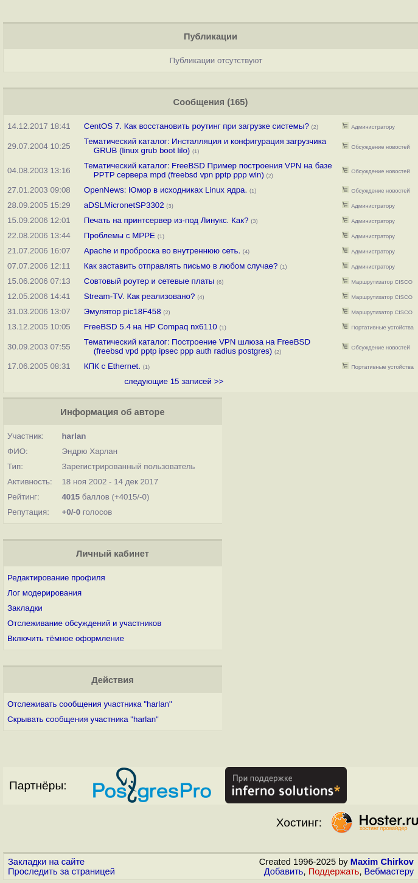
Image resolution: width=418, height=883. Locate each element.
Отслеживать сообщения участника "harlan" (89, 704)
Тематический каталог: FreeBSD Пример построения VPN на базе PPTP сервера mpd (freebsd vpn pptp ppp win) (208, 170)
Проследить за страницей (61, 871)
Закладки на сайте (46, 862)
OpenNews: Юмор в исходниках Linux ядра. (165, 189)
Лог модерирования (44, 592)
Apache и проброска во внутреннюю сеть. (162, 250)
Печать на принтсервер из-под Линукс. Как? (166, 220)
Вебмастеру (389, 871)
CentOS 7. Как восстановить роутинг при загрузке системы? (196, 126)
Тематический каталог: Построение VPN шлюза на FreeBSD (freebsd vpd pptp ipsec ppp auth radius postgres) (197, 346)
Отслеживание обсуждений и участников (84, 623)
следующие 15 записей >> (173, 381)
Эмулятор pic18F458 (122, 311)
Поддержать (334, 871)
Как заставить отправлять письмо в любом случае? (181, 265)
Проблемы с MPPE (119, 235)
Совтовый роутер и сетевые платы (149, 281)
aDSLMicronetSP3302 (124, 205)
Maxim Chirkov (382, 862)
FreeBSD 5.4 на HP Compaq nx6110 (150, 326)
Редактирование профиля (56, 577)
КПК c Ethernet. (112, 366)
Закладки (25, 608)
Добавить (284, 871)
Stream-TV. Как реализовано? (139, 296)
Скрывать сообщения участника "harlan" (83, 719)
